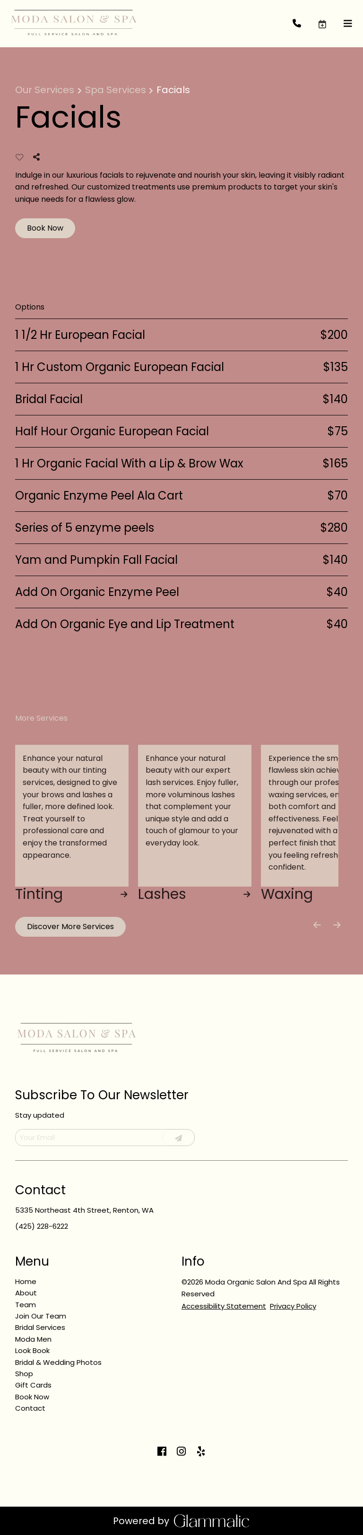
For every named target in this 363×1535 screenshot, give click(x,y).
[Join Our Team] (40, 1316)
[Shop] (24, 1374)
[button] (330, 23)
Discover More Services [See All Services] (70, 926)
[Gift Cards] (33, 1385)
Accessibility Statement (224, 1306)
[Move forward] (337, 925)
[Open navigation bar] (348, 23)
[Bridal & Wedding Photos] (58, 1362)
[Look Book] (32, 1350)
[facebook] (162, 1451)
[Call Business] (305, 23)
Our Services (44, 90)
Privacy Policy (293, 1306)
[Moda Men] (33, 1339)
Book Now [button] (45, 228)
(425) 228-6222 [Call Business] (41, 1226)
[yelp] (201, 1451)
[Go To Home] (73, 23)
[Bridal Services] (40, 1327)
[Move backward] (317, 925)
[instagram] (181, 1451)
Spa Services (115, 90)
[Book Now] (32, 1397)
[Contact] (30, 1408)
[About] (26, 1293)
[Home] (25, 1281)
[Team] (25, 1305)
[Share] (39, 157)
